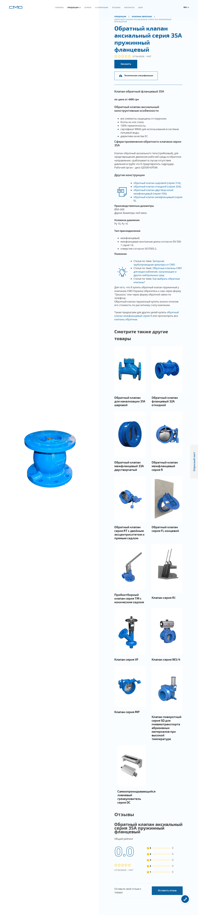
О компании (101, 7)
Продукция (73, 7)
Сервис (88, 7)
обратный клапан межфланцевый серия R (146, 314)
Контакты (129, 7)
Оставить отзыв (167, 903)
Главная (59, 7)
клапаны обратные (125, 319)
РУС (186, 7)
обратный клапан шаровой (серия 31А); (157, 183)
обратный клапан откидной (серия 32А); (157, 186)
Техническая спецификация (136, 75)
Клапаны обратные (142, 16)
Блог (140, 7)
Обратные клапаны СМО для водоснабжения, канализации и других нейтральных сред (158, 271)
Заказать (125, 63)
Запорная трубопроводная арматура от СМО (154, 262)
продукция (120, 16)
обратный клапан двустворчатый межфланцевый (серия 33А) (153, 191)
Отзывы (116, 7)
